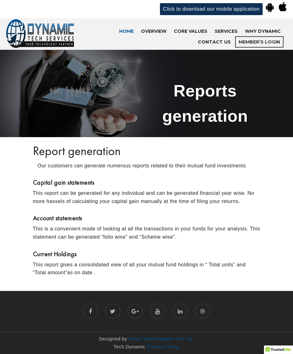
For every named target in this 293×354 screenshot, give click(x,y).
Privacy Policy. (162, 346)
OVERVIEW (154, 31)
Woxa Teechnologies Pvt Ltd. (161, 338)
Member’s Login (259, 42)
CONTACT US (214, 42)
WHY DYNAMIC (263, 31)
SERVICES (226, 31)
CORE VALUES (190, 31)
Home (126, 31)
